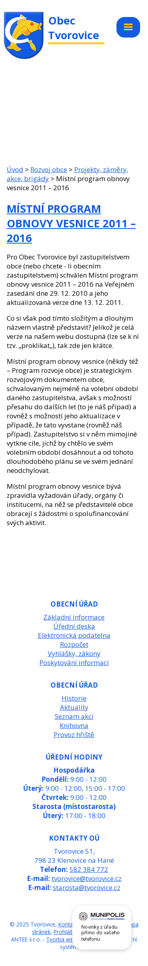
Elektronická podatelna (74, 635)
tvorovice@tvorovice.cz (87, 878)
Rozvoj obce (48, 169)
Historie (74, 698)
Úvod (15, 169)
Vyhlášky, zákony (74, 653)
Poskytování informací (74, 662)
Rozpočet (74, 644)
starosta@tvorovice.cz (86, 887)
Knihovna (74, 725)
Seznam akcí (74, 716)
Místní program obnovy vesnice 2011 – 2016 (71, 223)
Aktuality (74, 707)
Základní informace (74, 617)
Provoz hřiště (74, 734)
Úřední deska (74, 626)
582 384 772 (88, 869)
